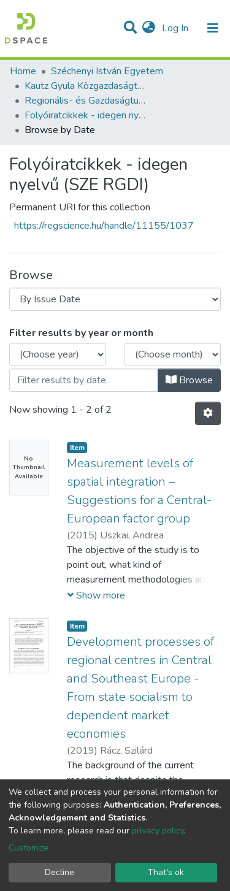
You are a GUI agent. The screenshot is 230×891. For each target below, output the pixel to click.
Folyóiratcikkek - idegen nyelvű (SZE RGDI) (86, 115)
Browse (189, 380)
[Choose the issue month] (173, 354)
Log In (176, 28)
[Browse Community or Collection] (115, 299)
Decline (59, 872)
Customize (28, 848)
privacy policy (158, 830)
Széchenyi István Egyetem (107, 71)
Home (23, 71)
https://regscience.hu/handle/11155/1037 (104, 225)
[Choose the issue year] (57, 354)
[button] (148, 28)
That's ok (166, 872)
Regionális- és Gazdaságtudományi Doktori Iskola (86, 100)
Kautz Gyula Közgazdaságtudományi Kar (86, 86)
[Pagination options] (208, 413)
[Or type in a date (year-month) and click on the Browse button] (83, 380)
